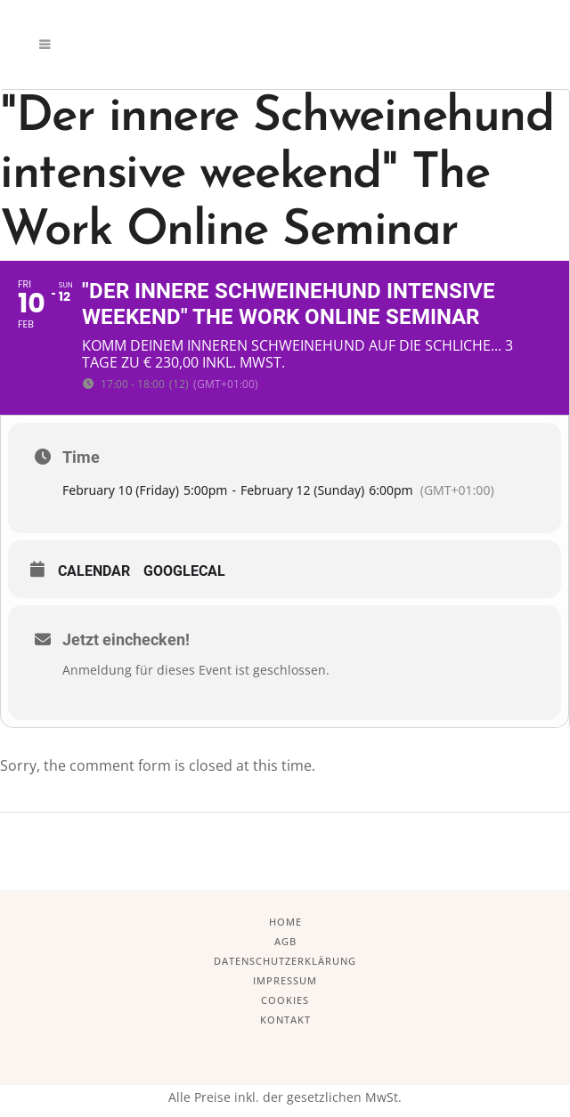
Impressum (285, 980)
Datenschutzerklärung (285, 960)
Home (285, 921)
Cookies (285, 1000)
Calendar (94, 571)
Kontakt (285, 1019)
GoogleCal (184, 571)
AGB (285, 941)
